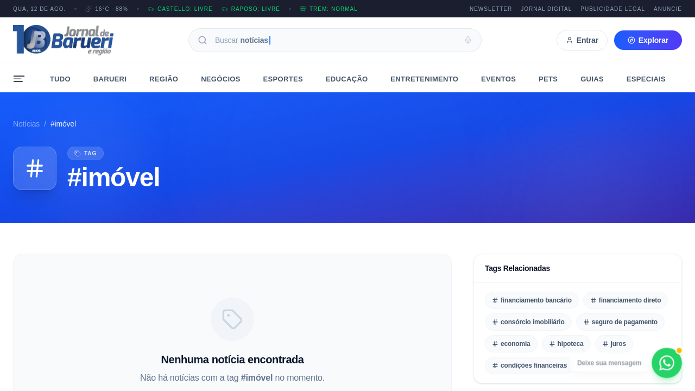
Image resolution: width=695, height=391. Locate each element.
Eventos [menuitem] (498, 79)
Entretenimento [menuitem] (424, 79)
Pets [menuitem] (548, 79)
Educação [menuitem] (347, 79)
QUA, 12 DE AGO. (39, 9)
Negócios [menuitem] (221, 79)
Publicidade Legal (612, 9)
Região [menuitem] (163, 79)
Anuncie (668, 9)
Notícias (26, 123)
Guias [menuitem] (592, 79)
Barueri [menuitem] (110, 79)
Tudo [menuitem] (60, 79)
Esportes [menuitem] (283, 79)
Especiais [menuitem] (646, 79)
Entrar (582, 40)
